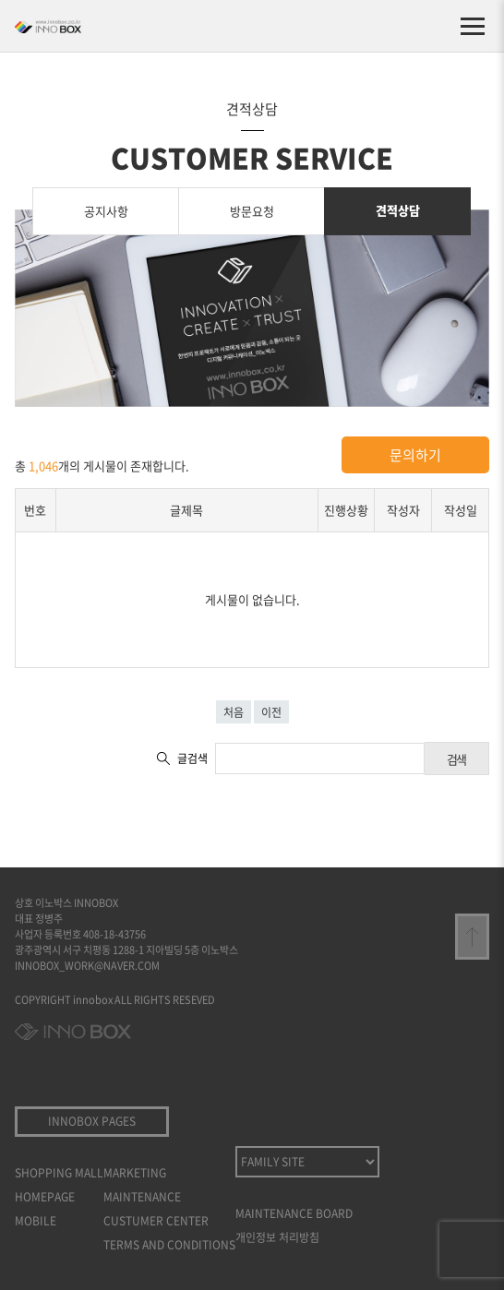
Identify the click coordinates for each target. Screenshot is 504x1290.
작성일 (460, 510)
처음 (233, 712)
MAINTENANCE (142, 1196)
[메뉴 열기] (472, 26)
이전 (271, 712)
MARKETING (134, 1173)
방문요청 (252, 211)
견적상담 (398, 210)
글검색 (192, 758)
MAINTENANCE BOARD (294, 1213)
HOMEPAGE (45, 1196)
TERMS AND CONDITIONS (169, 1244)
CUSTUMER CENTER (156, 1220)
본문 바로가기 (0, 0)
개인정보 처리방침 (277, 1237)
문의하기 (415, 455)
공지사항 (106, 211)
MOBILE (35, 1220)
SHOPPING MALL (59, 1173)
